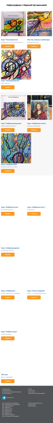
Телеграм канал (8, 397)
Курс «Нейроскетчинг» (7, 408)
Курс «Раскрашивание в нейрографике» (11, 404)
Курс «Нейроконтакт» (7, 413)
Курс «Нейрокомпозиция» (8, 406)
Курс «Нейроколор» (6, 407)
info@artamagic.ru (32, 406)
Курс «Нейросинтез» (7, 411)
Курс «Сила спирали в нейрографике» (10, 416)
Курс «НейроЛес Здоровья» (8, 414)
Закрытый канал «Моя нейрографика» (36, 393)
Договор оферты (32, 404)
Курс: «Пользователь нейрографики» (10, 403)
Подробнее (8, 46)
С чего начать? (31, 390)
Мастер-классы (31, 392)
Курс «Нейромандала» (7, 410)
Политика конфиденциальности (35, 403)
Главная (30, 389)
